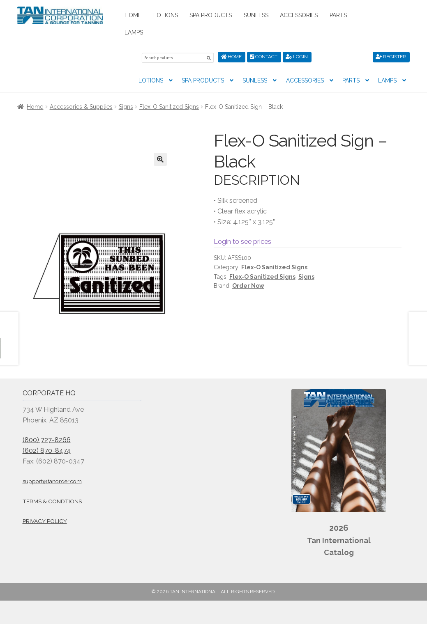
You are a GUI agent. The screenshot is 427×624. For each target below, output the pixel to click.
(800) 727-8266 (47, 439)
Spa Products (210, 15)
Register (391, 57)
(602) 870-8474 (47, 449)
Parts (338, 15)
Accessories (299, 15)
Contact (263, 57)
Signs (126, 105)
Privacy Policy (45, 520)
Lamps (134, 32)
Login (297, 57)
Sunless (256, 15)
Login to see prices (242, 240)
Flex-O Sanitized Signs (169, 105)
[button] (160, 158)
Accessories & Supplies (81, 105)
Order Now (248, 284)
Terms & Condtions (52, 500)
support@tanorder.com (52, 480)
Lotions (165, 15)
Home (133, 15)
